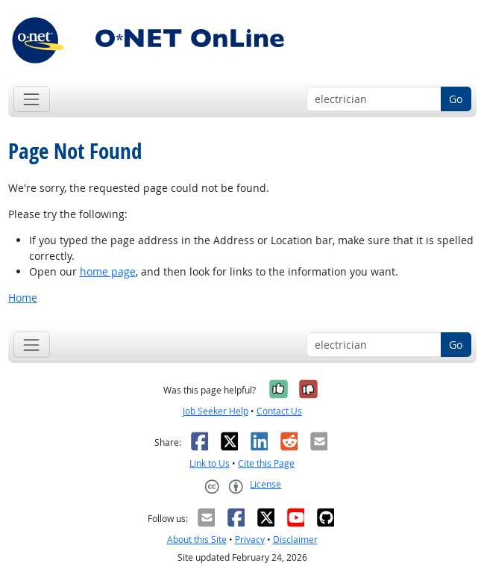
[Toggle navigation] (31, 99)
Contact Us (279, 411)
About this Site (197, 539)
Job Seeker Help (215, 411)
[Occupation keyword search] (374, 99)
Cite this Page (266, 463)
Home (22, 297)
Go (455, 99)
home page (108, 271)
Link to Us (209, 463)
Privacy (250, 539)
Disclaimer (295, 539)
